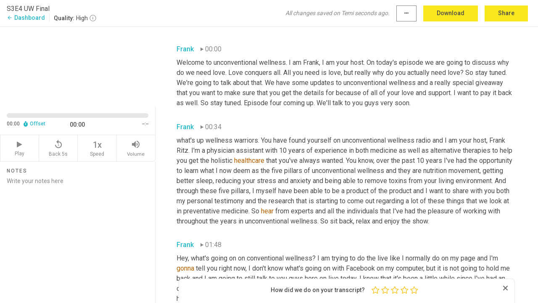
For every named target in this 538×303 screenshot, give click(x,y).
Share (506, 13)
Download (450, 13)
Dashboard (26, 17)
